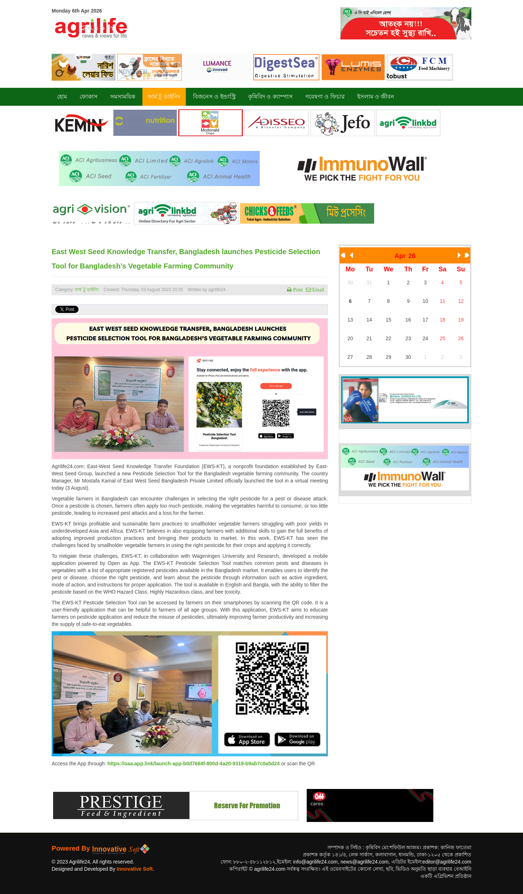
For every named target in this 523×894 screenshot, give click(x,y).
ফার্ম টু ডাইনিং (87, 289)
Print (297, 289)
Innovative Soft (134, 869)
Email (317, 289)
